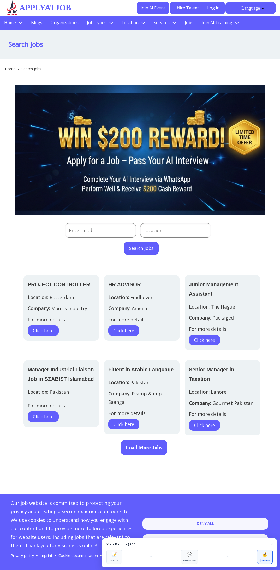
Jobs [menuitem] (189, 22)
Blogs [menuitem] (36, 22)
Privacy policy (23, 547)
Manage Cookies (26, 555)
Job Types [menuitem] (96, 22)
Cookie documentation (84, 547)
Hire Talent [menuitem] (188, 8)
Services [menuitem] (162, 22)
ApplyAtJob (44, 7)
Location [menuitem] (130, 22)
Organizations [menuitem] (65, 22)
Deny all (205, 519)
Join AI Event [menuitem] (153, 8)
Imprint (49, 547)
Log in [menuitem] (213, 8)
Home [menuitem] (10, 22)
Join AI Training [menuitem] (217, 22)
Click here (44, 331)
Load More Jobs (144, 448)
